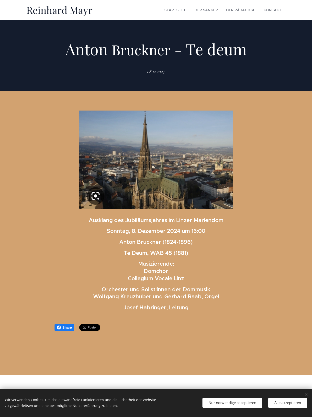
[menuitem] (187, 10)
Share (64, 327)
